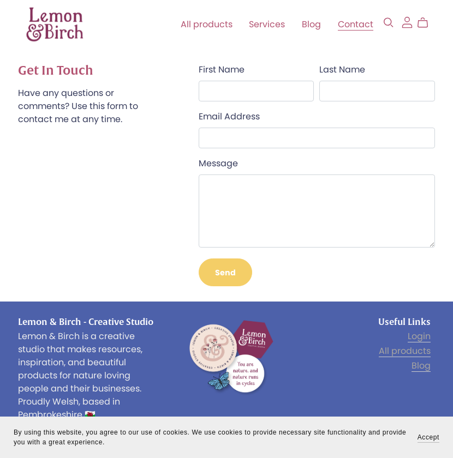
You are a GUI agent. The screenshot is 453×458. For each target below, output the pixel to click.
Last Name (342, 69)
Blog (311, 24)
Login (419, 336)
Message (218, 163)
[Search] (389, 22)
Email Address (229, 116)
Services (267, 24)
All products (207, 24)
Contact (355, 24)
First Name (222, 69)
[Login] (407, 21)
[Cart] (427, 22)
